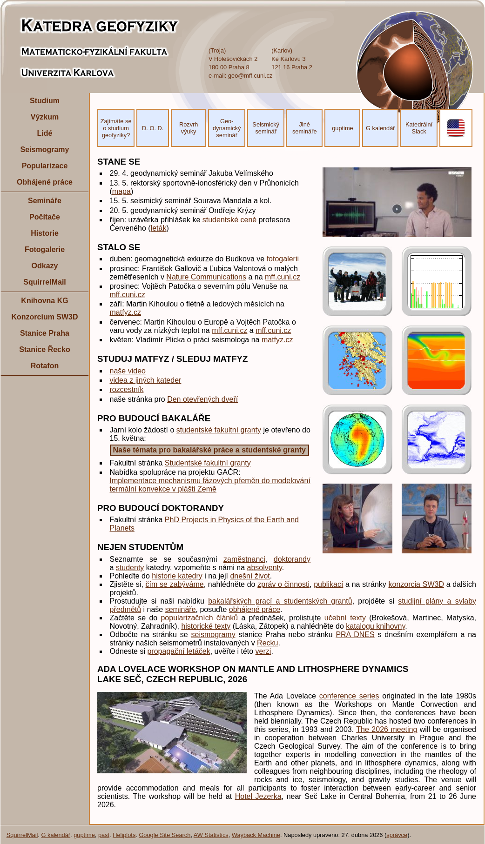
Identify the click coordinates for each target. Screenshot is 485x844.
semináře (180, 609)
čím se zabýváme (175, 584)
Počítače (44, 217)
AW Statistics (211, 834)
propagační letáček (178, 651)
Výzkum (45, 117)
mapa (121, 191)
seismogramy (213, 634)
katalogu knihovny (375, 626)
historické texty (205, 626)
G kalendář (380, 128)
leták (159, 228)
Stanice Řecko (44, 349)
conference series (349, 696)
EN (456, 128)
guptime (342, 128)
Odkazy (45, 266)
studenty (130, 568)
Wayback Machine (256, 834)
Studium (45, 101)
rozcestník (127, 389)
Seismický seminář (265, 128)
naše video (128, 371)
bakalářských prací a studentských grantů (280, 601)
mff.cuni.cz (282, 277)
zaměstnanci (244, 559)
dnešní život (249, 576)
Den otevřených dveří (202, 399)
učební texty (345, 618)
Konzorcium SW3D (44, 317)
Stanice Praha (44, 333)
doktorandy (292, 559)
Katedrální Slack (418, 128)
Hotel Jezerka (258, 796)
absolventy (264, 568)
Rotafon (45, 366)
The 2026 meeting (386, 729)
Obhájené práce (45, 182)
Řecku (267, 643)
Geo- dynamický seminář (227, 128)
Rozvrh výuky (188, 128)
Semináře (44, 201)
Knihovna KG (44, 301)
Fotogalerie (45, 249)
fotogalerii (283, 259)
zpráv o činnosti (283, 584)
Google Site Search (164, 834)
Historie (45, 233)
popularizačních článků (199, 618)
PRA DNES (355, 634)
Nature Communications (206, 277)
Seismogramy (44, 149)
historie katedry (177, 576)
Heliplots (124, 834)
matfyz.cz (125, 312)
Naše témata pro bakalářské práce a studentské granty (209, 450)
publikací (328, 584)
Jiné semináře (304, 128)
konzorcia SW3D (416, 584)
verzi (263, 651)
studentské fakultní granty (218, 430)
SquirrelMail (44, 282)
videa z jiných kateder (146, 380)
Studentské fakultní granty (208, 463)
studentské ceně (229, 220)
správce (396, 834)
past (103, 834)
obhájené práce (254, 609)
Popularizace (45, 166)
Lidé (45, 133)
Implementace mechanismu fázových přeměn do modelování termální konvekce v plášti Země (210, 485)
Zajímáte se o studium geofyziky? (116, 128)
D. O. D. (152, 128)
